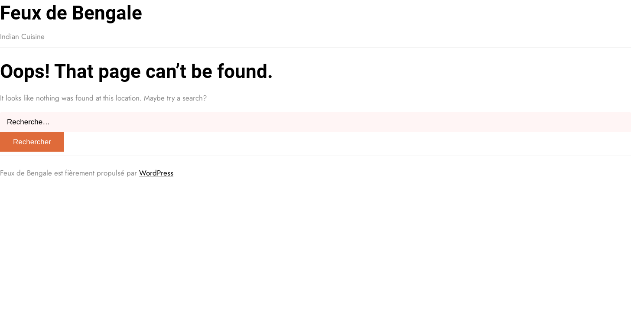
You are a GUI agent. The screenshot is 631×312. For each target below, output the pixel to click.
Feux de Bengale (71, 13)
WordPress (156, 173)
